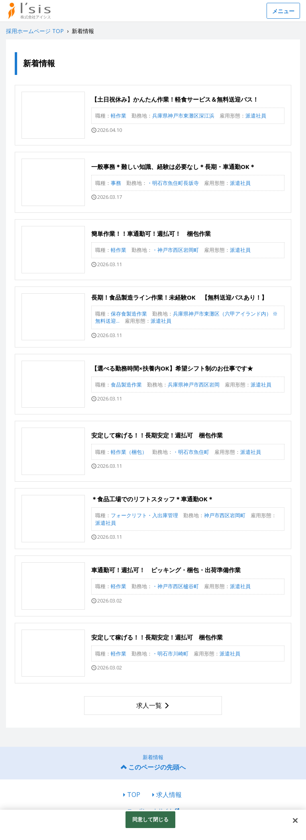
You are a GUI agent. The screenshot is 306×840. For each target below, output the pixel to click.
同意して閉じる (150, 819)
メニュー (283, 11)
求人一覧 (149, 705)
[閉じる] (295, 820)
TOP (133, 794)
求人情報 (169, 794)
